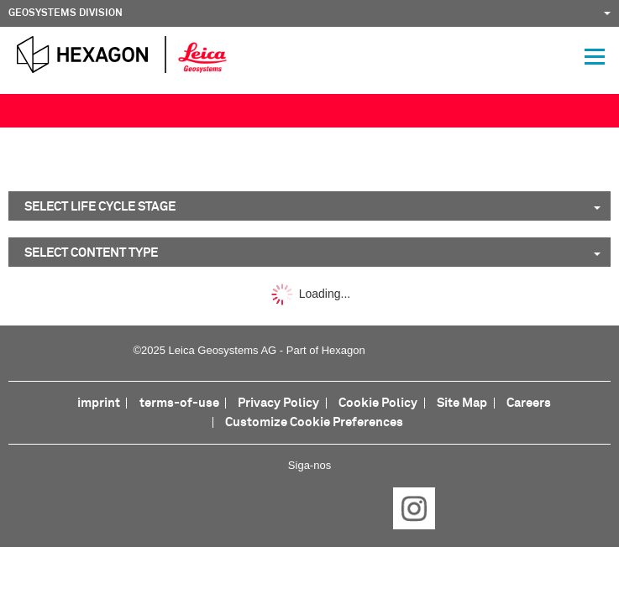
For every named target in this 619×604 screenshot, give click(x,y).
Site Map (462, 403)
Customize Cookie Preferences (314, 422)
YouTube (362, 508)
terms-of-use (179, 403)
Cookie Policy (377, 403)
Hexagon (343, 350)
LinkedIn (258, 508)
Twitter (310, 508)
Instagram (414, 508)
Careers (528, 403)
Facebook (206, 508)
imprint (98, 403)
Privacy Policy (278, 403)
